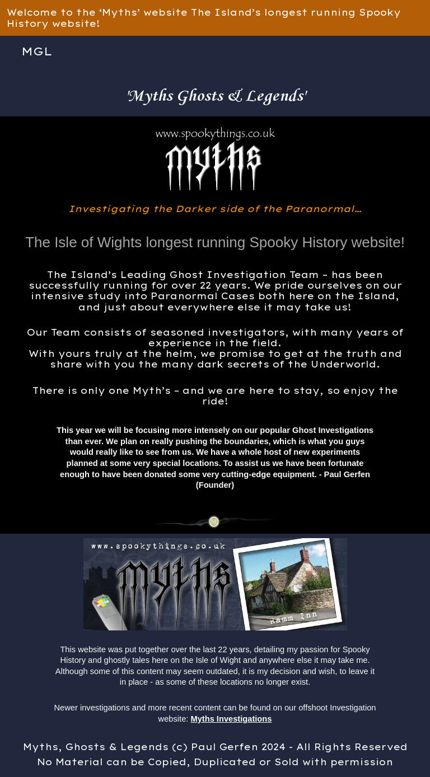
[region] (215, 18)
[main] (215, 92)
